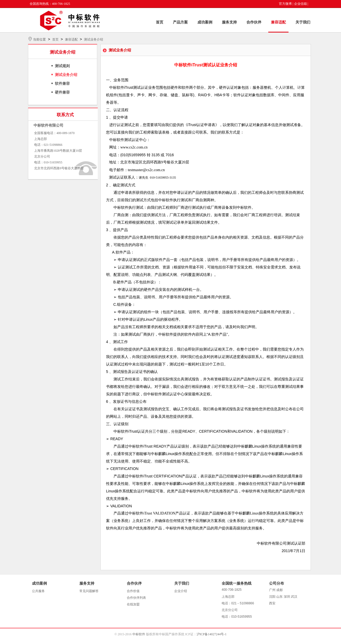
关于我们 (302, 22)
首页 (159, 22)
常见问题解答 (89, 591)
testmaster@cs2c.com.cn (146, 170)
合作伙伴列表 (136, 598)
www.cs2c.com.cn (134, 147)
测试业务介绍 (93, 39)
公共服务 (38, 591)
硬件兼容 (62, 92)
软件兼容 (62, 84)
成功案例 (204, 22)
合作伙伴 (253, 22)
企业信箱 (300, 4)
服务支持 (229, 22)
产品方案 (180, 22)
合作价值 (133, 591)
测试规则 (62, 66)
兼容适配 (278, 22)
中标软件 (138, 634)
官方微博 (285, 4)
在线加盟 (133, 604)
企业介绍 (180, 591)
